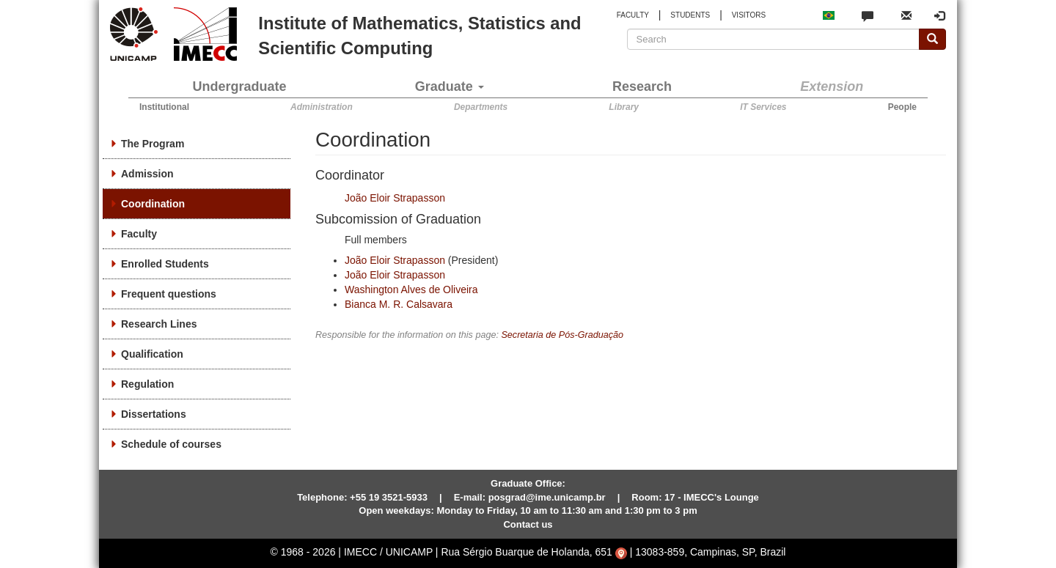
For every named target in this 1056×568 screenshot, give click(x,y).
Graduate (449, 86)
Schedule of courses (171, 444)
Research (642, 86)
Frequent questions (168, 294)
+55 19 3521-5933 (389, 497)
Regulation (147, 384)
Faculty (139, 234)
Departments (480, 107)
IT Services (763, 107)
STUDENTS (690, 15)
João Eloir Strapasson (395, 198)
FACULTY (633, 15)
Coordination (153, 204)
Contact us (527, 524)
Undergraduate (240, 86)
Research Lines (159, 324)
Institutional (164, 107)
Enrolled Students (165, 264)
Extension (831, 86)
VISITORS (749, 15)
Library (624, 107)
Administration (321, 107)
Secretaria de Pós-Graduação (562, 335)
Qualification (152, 354)
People (902, 107)
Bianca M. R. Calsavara (398, 304)
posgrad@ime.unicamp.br (547, 497)
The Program (152, 144)
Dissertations (153, 414)
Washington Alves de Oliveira (411, 289)
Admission (147, 174)
